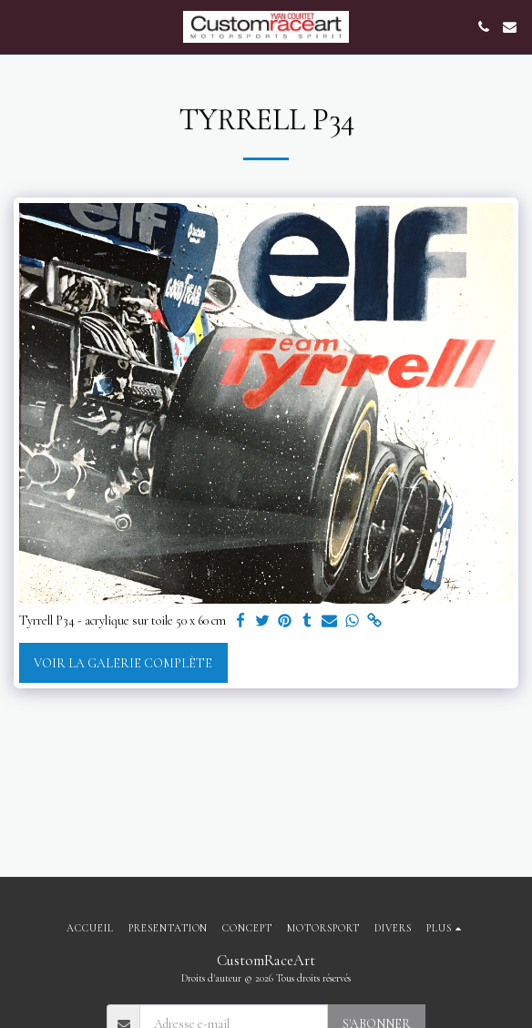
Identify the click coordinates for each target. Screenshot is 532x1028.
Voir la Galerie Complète (123, 663)
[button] (20, 26)
